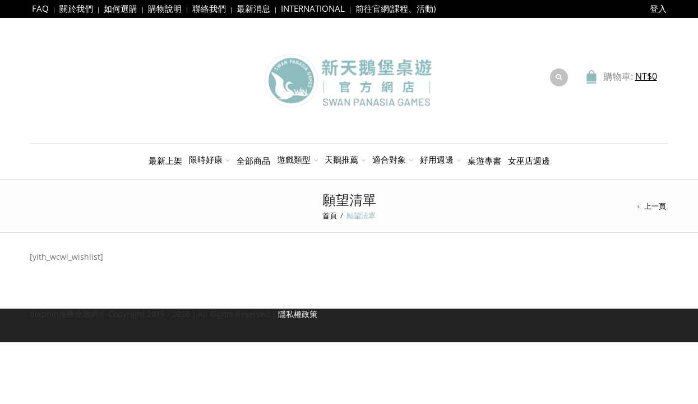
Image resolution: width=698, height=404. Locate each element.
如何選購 (120, 8)
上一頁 (655, 206)
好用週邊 (437, 159)
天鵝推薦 (341, 159)
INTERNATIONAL (313, 8)
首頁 (329, 215)
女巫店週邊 (529, 160)
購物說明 (165, 8)
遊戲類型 (294, 159)
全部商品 (253, 160)
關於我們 (76, 8)
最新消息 (253, 8)
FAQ (40, 8)
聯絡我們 (209, 8)
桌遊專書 (484, 160)
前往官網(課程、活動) (395, 8)
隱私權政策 (297, 314)
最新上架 (165, 160)
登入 (658, 8)
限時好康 (206, 159)
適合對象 (389, 159)
